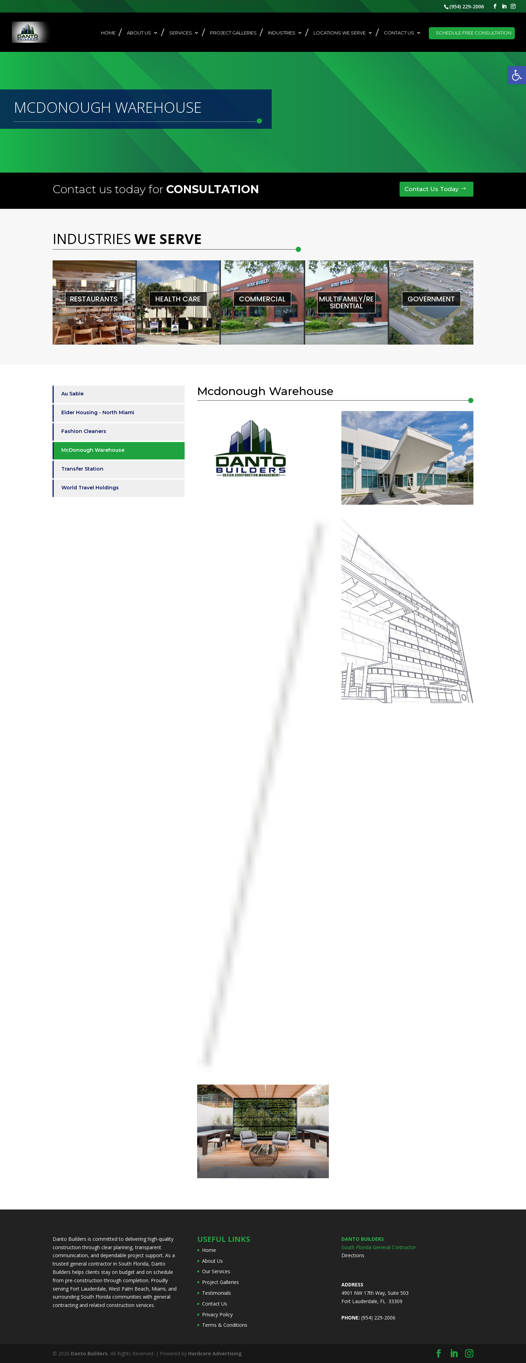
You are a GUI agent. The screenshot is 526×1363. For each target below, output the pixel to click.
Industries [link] (281, 33)
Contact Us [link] (399, 33)
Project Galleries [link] (233, 33)
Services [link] (180, 33)
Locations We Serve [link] (340, 33)
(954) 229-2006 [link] (466, 6)
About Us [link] (139, 33)
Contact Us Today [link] (431, 189)
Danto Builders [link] (69, 1239)
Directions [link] (352, 1255)
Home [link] (108, 33)
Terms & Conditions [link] (224, 1325)
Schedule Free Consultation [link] (473, 33)
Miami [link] (158, 1288)
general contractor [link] (91, 1263)
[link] (517, 75)
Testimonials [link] (216, 1293)
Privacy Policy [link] (217, 1314)
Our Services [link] (216, 1271)
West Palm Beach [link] (129, 1288)
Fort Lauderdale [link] (88, 1288)
